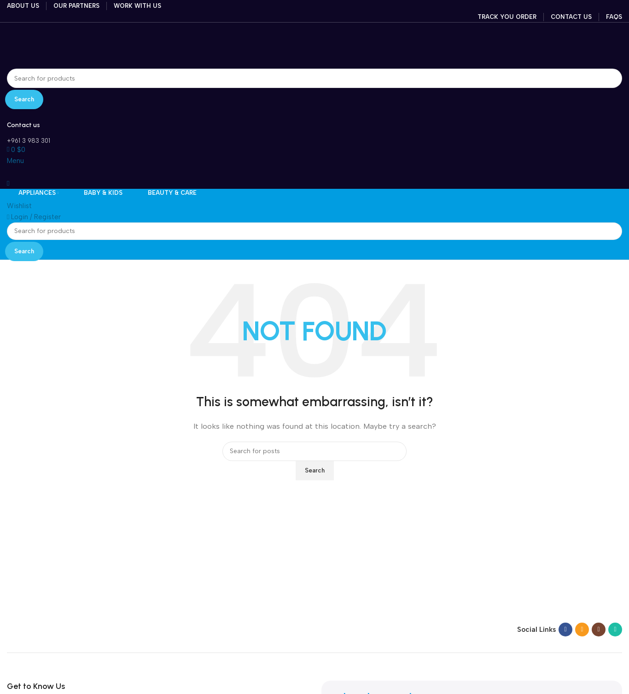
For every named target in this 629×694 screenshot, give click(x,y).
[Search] (314, 78)
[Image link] (64, 629)
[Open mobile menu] (15, 161)
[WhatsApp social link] (615, 629)
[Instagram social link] (599, 629)
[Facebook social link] (565, 629)
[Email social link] (582, 629)
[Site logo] (61, 45)
